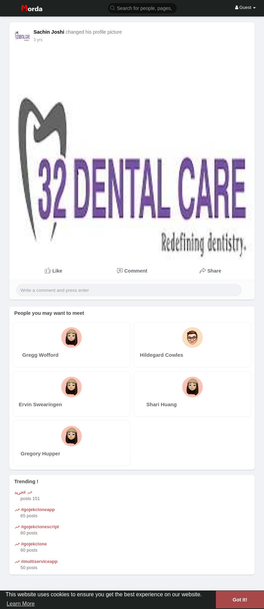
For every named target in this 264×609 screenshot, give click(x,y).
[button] (142, 7)
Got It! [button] (240, 599)
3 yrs (38, 39)
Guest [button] (245, 7)
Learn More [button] (21, 604)
